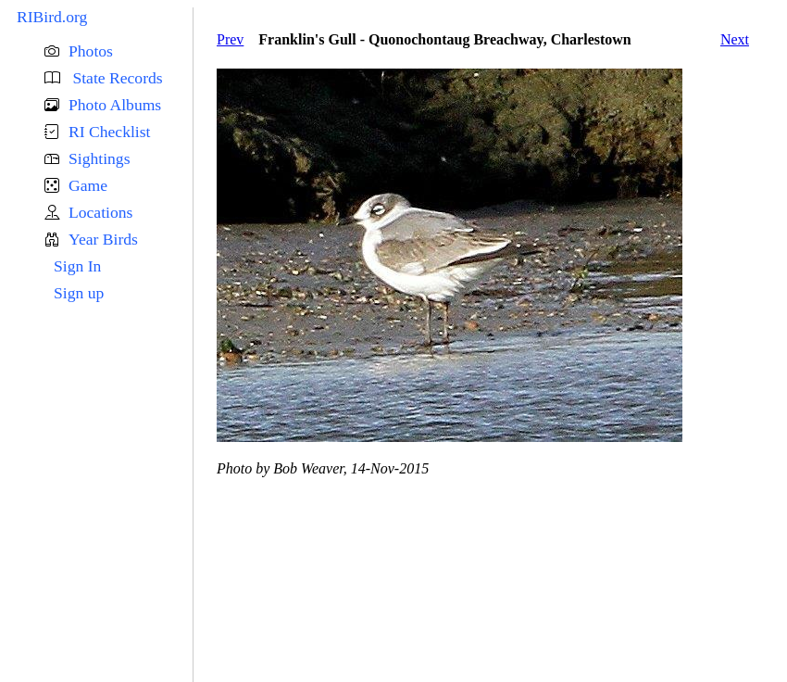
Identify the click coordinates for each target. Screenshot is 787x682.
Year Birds (103, 239)
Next (734, 39)
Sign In (77, 266)
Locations (100, 212)
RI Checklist (109, 131)
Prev (230, 39)
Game (88, 185)
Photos (91, 51)
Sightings (99, 158)
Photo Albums (115, 104)
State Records (116, 78)
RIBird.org (52, 16)
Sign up (79, 293)
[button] (118, 51)
